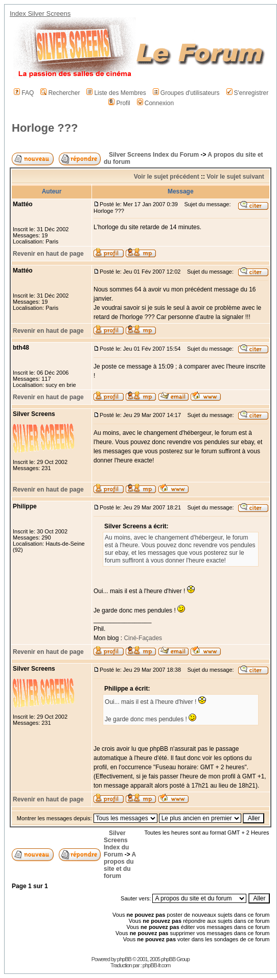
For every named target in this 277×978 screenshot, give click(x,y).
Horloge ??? (45, 127)
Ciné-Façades (142, 638)
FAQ (24, 92)
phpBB (124, 959)
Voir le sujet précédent (166, 176)
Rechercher (60, 92)
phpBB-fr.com (157, 965)
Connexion (155, 103)
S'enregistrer (247, 92)
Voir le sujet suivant (235, 176)
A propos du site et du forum (120, 865)
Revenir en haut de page (48, 253)
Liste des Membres (116, 92)
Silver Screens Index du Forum (154, 154)
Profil (119, 103)
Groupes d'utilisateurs (186, 92)
